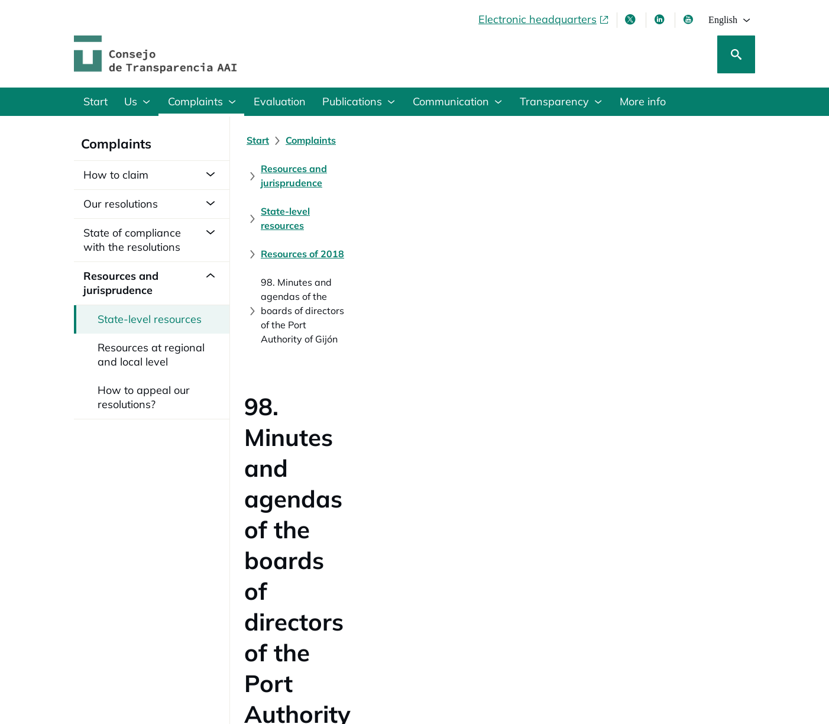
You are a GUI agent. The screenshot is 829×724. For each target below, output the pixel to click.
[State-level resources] (546, 140)
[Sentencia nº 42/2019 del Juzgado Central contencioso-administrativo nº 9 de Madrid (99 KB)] (454, 497)
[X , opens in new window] (631, 19)
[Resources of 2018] (652, 140)
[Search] (736, 54)
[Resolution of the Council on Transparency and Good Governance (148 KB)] (412, 478)
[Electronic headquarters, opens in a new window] (544, 19)
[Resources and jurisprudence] (417, 140)
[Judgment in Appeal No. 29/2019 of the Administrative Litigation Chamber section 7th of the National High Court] (498, 515)
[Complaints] (311, 140)
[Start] (258, 140)
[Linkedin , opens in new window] (660, 19)
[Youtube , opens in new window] (689, 19)
